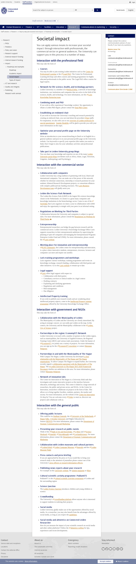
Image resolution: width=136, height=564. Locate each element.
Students (17, 2)
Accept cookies (105, 561)
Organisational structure (42, 2)
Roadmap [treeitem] (12, 70)
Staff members (27, 2)
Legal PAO (67, 74)
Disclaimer (4, 557)
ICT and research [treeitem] (10, 83)
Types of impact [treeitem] (14, 80)
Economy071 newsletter (68, 346)
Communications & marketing (93, 27)
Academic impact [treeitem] (15, 73)
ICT (38, 27)
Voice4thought (63, 434)
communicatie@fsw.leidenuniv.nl (120, 65)
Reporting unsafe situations (77, 547)
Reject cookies (123, 561)
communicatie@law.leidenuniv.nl (120, 58)
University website (61, 471)
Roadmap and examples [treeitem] (14, 67)
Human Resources (13, 27)
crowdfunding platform (63, 499)
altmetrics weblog (77, 528)
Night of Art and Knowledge (61, 432)
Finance (29, 27)
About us (37, 543)
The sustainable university (43, 547)
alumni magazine (78, 471)
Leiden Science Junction (52, 489)
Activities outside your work (44, 557)
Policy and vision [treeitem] (10, 50)
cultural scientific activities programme (69, 478)
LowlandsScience (80, 434)
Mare (89, 471)
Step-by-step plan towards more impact (31, 32)
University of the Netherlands (82, 416)
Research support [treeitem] (10, 53)
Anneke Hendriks (62, 123)
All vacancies (38, 553)
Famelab (53, 434)
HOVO (49, 421)
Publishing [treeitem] (7, 90)
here (87, 118)
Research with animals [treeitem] (13, 93)
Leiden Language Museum (64, 447)
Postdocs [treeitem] (7, 47)
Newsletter (105, 543)
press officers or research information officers (66, 463)
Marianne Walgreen (53, 372)
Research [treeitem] (5, 40)
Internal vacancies (40, 550)
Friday (70, 397)
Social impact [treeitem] (14, 77)
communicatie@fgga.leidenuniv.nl (120, 78)
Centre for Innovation (87, 395)
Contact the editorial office (10, 550)
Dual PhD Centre (81, 108)
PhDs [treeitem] (6, 43)
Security (113, 27)
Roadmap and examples (52, 32)
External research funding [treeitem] (13, 57)
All (76, 10)
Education (60, 27)
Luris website (49, 240)
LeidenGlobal (47, 447)
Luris (44, 273)
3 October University (57, 419)
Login (133, 2)
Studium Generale (59, 416)
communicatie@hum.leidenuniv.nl (120, 72)
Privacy (3, 553)
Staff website (5, 32)
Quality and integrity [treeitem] (11, 87)
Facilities (47, 27)
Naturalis (80, 447)
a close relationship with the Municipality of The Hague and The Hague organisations (64, 359)
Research (72, 27)
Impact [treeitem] (6, 63)
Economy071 (47, 343)
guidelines (73, 515)
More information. (31, 561)
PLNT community (48, 248)
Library (55, 2)
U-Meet (77, 432)
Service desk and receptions (10, 543)
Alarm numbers (73, 543)
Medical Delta (72, 90)
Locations (4, 547)
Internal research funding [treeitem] (13, 60)
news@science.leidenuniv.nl (118, 85)
